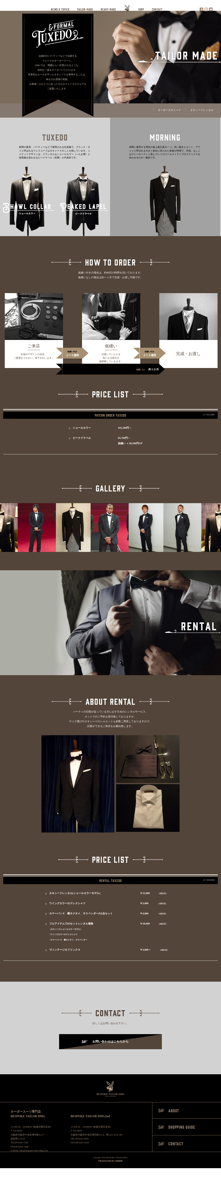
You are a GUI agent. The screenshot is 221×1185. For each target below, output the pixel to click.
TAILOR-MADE (85, 9)
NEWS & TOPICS (60, 9)
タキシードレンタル (201, 110)
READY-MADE (108, 9)
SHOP (141, 9)
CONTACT (157, 9)
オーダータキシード (169, 110)
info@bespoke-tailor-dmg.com (33, 1150)
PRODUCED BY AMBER (110, 1161)
